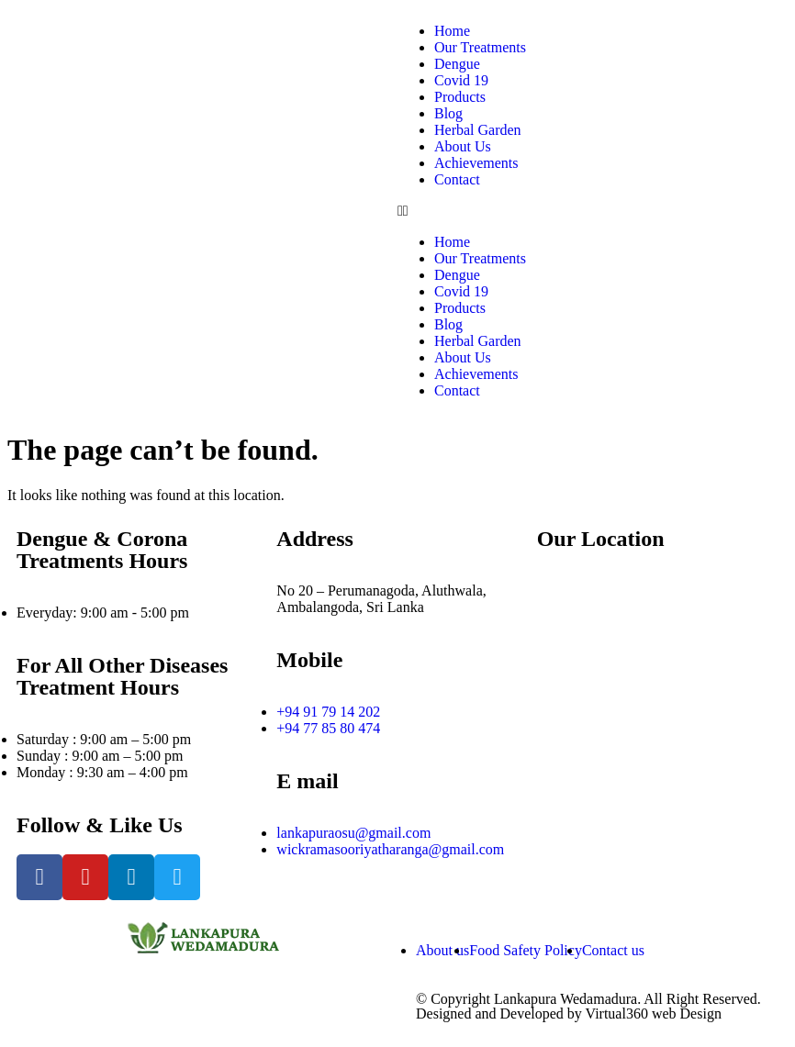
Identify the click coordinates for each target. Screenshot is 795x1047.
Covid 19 (461, 80)
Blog (448, 113)
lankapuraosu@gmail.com (353, 833)
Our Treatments (480, 47)
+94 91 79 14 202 (328, 711)
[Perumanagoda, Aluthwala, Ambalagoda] (657, 705)
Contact (457, 179)
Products (460, 97)
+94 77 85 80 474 (328, 728)
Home (452, 31)
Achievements (476, 163)
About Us (462, 146)
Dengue (457, 64)
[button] (495, 211)
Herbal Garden (477, 130)
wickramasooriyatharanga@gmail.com (390, 849)
